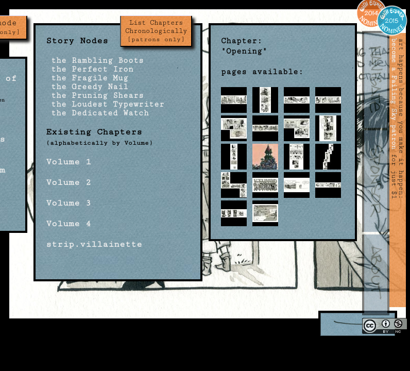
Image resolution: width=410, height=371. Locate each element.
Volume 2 (68, 182)
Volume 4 (68, 223)
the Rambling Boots (95, 60)
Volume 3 (68, 203)
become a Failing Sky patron (394, 93)
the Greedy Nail (87, 86)
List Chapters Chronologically (156, 31)
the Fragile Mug (87, 78)
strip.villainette (94, 244)
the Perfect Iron (89, 69)
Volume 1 (68, 162)
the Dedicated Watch (97, 113)
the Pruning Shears (95, 95)
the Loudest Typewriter (105, 104)
